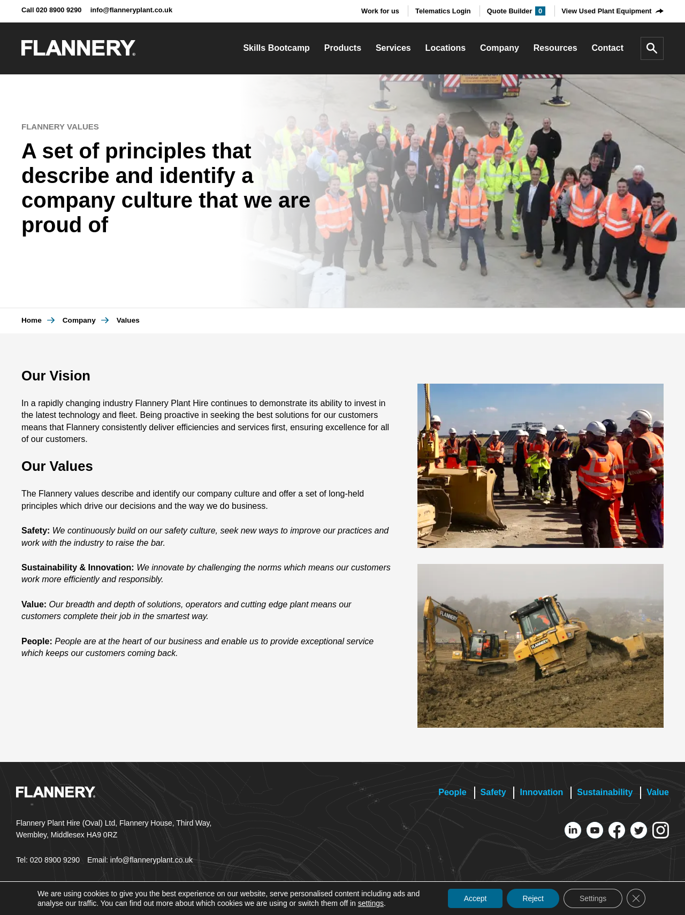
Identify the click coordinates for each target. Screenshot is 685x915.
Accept (473, 898)
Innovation (541, 792)
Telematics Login (443, 11)
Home (31, 320)
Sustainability (605, 792)
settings (371, 903)
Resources (555, 47)
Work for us (380, 11)
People (452, 792)
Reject (532, 898)
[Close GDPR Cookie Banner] (635, 898)
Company (499, 47)
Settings (592, 898)
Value (657, 792)
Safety (493, 792)
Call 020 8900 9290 (51, 10)
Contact (607, 47)
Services (393, 47)
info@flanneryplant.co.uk (131, 10)
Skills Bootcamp (276, 47)
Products (342, 47)
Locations (445, 47)
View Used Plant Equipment (606, 11)
